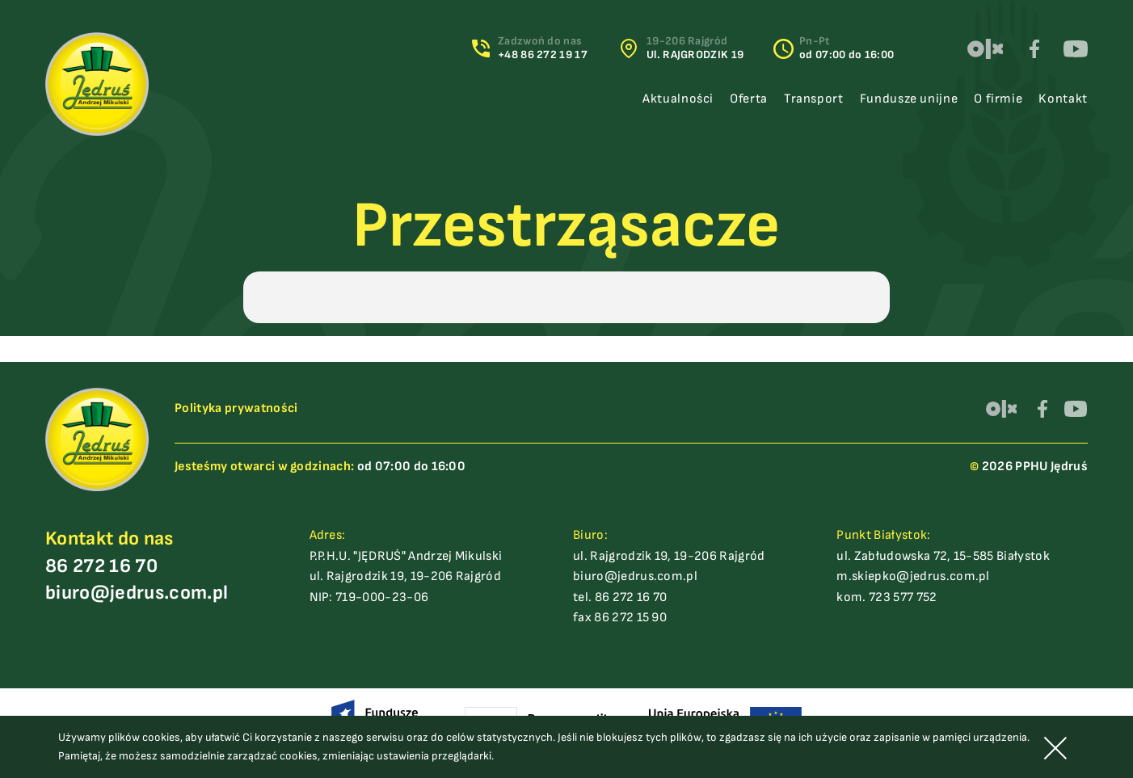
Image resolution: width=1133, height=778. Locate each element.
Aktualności (678, 99)
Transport (814, 99)
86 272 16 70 (101, 566)
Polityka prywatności (236, 408)
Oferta (749, 99)
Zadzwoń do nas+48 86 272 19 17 (543, 48)
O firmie (998, 99)
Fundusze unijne (909, 99)
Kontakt (1062, 99)
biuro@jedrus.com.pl (136, 592)
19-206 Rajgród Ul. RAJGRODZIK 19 (695, 48)
